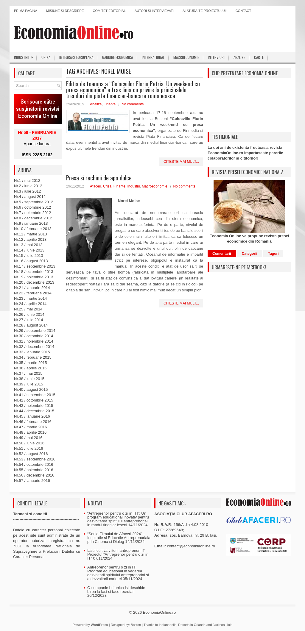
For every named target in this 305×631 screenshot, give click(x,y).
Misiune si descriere (65, 11)
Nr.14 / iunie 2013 (29, 250)
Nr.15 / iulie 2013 (28, 255)
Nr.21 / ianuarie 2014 (32, 287)
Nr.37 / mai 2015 (28, 373)
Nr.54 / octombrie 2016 (33, 464)
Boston (136, 625)
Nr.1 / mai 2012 (27, 180)
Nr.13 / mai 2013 (28, 245)
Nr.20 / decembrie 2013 (34, 282)
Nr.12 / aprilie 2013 (30, 239)
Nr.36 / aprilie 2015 (30, 368)
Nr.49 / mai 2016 (28, 437)
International (153, 57)
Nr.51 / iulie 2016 (28, 448)
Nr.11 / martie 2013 (30, 234)
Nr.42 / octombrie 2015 (33, 400)
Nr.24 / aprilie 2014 (30, 304)
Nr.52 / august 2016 (31, 454)
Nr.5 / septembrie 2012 (33, 202)
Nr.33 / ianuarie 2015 (32, 352)
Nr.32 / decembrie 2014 (34, 346)
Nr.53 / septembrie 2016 (34, 459)
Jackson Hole (222, 625)
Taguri (273, 254)
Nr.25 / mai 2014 (28, 309)
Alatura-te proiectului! (205, 11)
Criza (45, 57)
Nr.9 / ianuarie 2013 (31, 223)
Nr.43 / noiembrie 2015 (33, 405)
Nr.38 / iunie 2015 (29, 379)
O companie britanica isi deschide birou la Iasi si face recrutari (116, 589)
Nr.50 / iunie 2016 (29, 443)
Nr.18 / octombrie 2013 (33, 271)
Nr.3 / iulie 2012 (27, 191)
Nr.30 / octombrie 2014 (33, 336)
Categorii (249, 254)
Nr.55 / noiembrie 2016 (33, 470)
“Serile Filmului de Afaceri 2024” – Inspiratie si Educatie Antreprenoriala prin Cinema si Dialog (118, 538)
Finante (110, 104)
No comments (133, 104)
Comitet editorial (109, 11)
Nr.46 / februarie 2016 (33, 421)
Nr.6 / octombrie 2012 (32, 207)
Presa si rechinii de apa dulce (99, 177)
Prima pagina (25, 11)
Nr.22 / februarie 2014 (33, 293)
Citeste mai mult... (181, 162)
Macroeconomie (186, 57)
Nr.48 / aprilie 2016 (30, 432)
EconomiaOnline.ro (159, 612)
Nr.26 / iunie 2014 (29, 314)
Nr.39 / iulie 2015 (28, 384)
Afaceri (95, 186)
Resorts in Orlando (192, 625)
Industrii (25, 56)
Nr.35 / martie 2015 (30, 362)
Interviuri (216, 57)
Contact (243, 11)
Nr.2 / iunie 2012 (28, 186)
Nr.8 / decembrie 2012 (33, 218)
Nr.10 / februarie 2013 (33, 229)
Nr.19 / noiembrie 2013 (33, 277)
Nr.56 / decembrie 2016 (34, 475)
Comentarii (221, 254)
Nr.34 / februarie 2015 (33, 357)
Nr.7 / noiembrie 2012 (32, 212)
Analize (239, 57)
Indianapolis (167, 625)
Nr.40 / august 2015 (31, 389)
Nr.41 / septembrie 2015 (34, 395)
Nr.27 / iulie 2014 (28, 320)
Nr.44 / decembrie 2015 (34, 411)
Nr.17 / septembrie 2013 (34, 266)
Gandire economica (117, 57)
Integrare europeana (76, 57)
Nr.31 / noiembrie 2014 (33, 341)
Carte (259, 57)
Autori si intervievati (154, 11)
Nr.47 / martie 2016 (30, 427)
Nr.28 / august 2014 (31, 325)
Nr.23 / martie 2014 (30, 298)
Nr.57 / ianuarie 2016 (32, 480)
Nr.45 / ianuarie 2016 (32, 416)
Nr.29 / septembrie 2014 (34, 330)
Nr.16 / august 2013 (31, 261)
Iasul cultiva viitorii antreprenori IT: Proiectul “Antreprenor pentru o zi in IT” (117, 554)
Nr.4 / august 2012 (30, 196)
